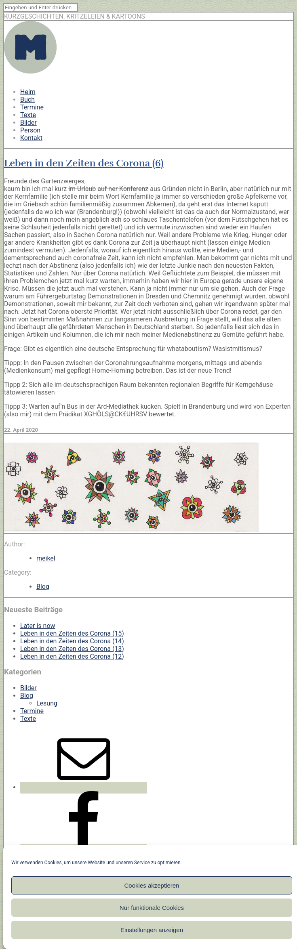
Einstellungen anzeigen (151, 929)
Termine (32, 107)
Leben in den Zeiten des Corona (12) (72, 656)
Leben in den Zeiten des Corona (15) (72, 633)
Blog (42, 586)
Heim (28, 92)
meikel (45, 558)
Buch (27, 99)
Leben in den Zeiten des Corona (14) (72, 641)
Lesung (46, 703)
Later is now (37, 626)
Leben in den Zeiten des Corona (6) (84, 163)
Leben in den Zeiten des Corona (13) (72, 649)
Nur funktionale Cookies (152, 907)
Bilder (28, 122)
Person (30, 130)
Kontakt (31, 138)
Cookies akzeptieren (151, 885)
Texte (28, 115)
